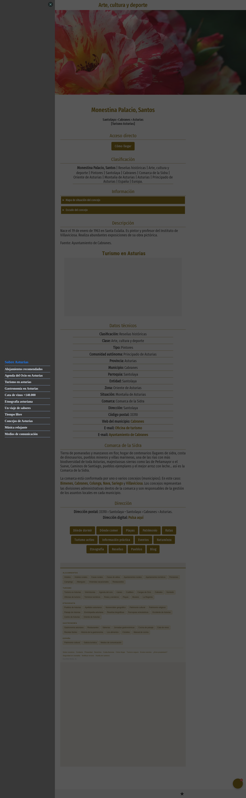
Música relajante (16, 427)
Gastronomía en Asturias (21, 388)
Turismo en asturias (18, 382)
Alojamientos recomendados (24, 369)
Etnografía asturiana (19, 401)
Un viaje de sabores (18, 408)
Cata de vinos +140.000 (20, 395)
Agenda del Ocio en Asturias (24, 375)
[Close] (50, 4)
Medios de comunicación (21, 434)
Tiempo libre (13, 414)
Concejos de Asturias (19, 421)
